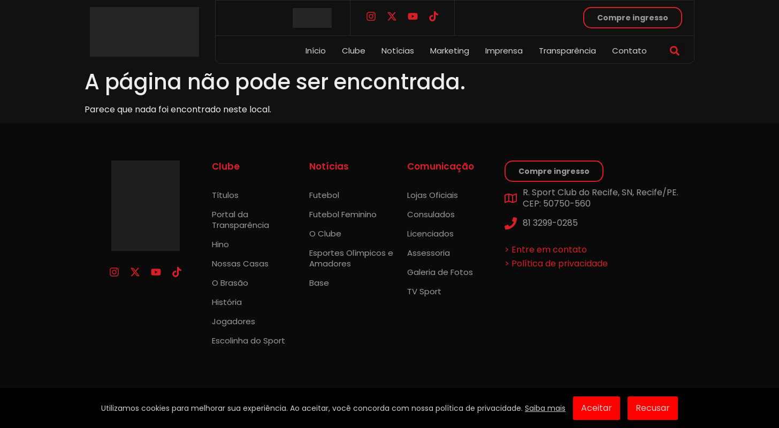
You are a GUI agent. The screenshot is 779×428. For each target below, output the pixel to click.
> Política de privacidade (556, 263)
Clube (353, 50)
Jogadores (233, 321)
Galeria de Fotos (440, 272)
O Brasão (230, 282)
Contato (629, 50)
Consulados (431, 214)
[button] (674, 50)
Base (319, 282)
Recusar (653, 408)
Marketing (449, 50)
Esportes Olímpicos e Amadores (351, 258)
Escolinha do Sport (248, 340)
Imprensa (504, 50)
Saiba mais (545, 408)
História (227, 302)
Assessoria (428, 252)
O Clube (325, 233)
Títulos (225, 195)
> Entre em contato (546, 249)
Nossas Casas (240, 263)
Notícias (397, 50)
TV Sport (424, 291)
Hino (220, 244)
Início (316, 50)
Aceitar (596, 408)
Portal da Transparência (240, 220)
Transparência (567, 50)
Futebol (324, 195)
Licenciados (430, 233)
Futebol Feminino (343, 214)
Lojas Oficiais (432, 195)
